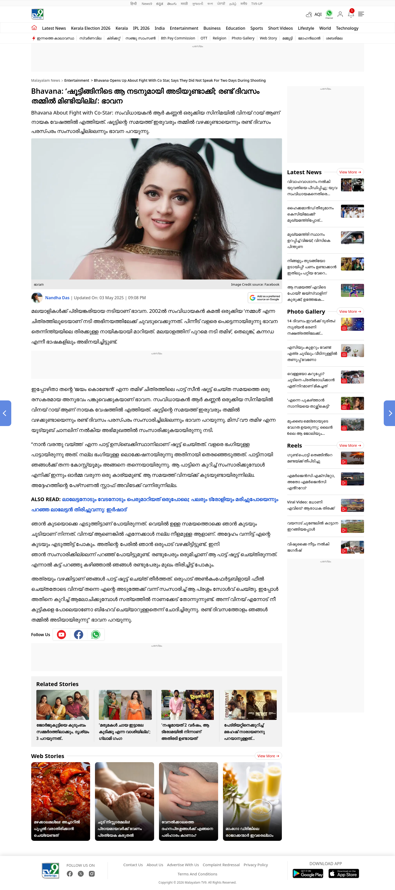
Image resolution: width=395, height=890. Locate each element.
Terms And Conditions (197, 873)
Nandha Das (58, 298)
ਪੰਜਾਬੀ (221, 3)
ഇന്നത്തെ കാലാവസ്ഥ (55, 38)
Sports (256, 28)
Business (212, 28)
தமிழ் (233, 3)
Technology (347, 28)
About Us (155, 864)
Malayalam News (45, 80)
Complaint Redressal (221, 864)
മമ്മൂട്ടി (287, 38)
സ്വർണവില (90, 38)
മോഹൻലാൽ (309, 38)
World (325, 28)
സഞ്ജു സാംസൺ (140, 38)
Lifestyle (306, 28)
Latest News (304, 172)
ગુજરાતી (197, 3)
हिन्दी (134, 3)
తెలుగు (172, 3)
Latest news (54, 28)
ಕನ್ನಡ (159, 3)
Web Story (268, 38)
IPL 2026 (141, 28)
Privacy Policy (256, 864)
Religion (219, 38)
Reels (294, 445)
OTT (204, 38)
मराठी (184, 3)
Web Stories (48, 756)
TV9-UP (256, 3)
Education (235, 28)
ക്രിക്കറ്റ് (113, 38)
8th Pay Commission (178, 38)
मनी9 (244, 3)
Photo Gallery (243, 38)
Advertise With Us (183, 864)
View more (268, 755)
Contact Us (133, 864)
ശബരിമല (334, 38)
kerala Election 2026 (91, 28)
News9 (147, 3)
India (160, 28)
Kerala (121, 28)
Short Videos (280, 28)
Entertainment (184, 28)
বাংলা (210, 3)
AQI (318, 14)
